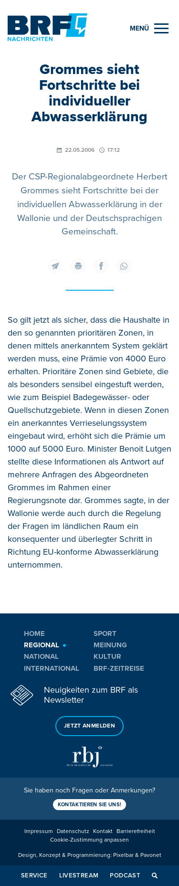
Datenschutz (73, 831)
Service (34, 875)
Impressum (38, 831)
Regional (41, 645)
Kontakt (103, 831)
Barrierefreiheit (135, 831)
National (41, 656)
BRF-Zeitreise (119, 668)
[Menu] (149, 28)
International (51, 668)
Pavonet (150, 855)
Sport (105, 633)
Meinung (110, 645)
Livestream (79, 875)
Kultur (107, 656)
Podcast (125, 875)
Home (34, 633)
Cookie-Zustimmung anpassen (89, 840)
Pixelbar (123, 855)
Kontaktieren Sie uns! (90, 805)
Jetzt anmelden (89, 725)
